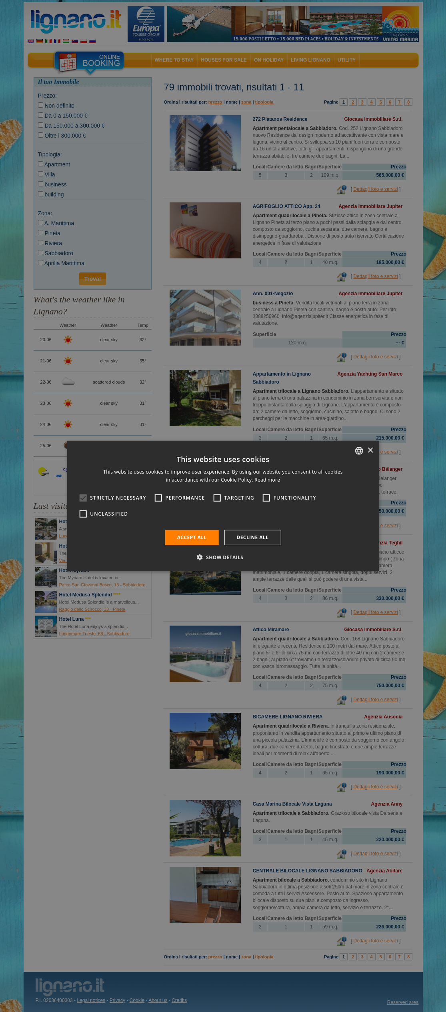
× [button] (370, 450)
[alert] (223, 506)
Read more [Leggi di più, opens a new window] (267, 479)
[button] (223, 557)
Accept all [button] (192, 537)
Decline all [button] (252, 537)
